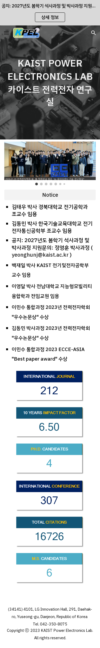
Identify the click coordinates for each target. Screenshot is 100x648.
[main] (50, 82)
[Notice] (50, 195)
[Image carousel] (50, 163)
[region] (50, 12)
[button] (6, 32)
